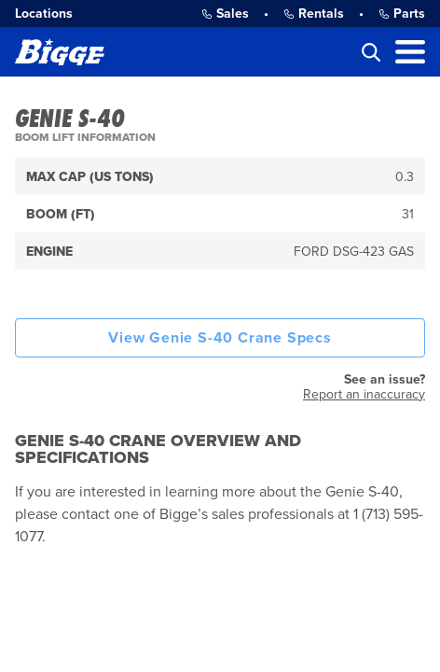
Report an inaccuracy (364, 394)
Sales (225, 13)
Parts (401, 13)
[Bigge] (59, 52)
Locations (44, 13)
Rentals (313, 13)
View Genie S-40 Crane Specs (220, 338)
